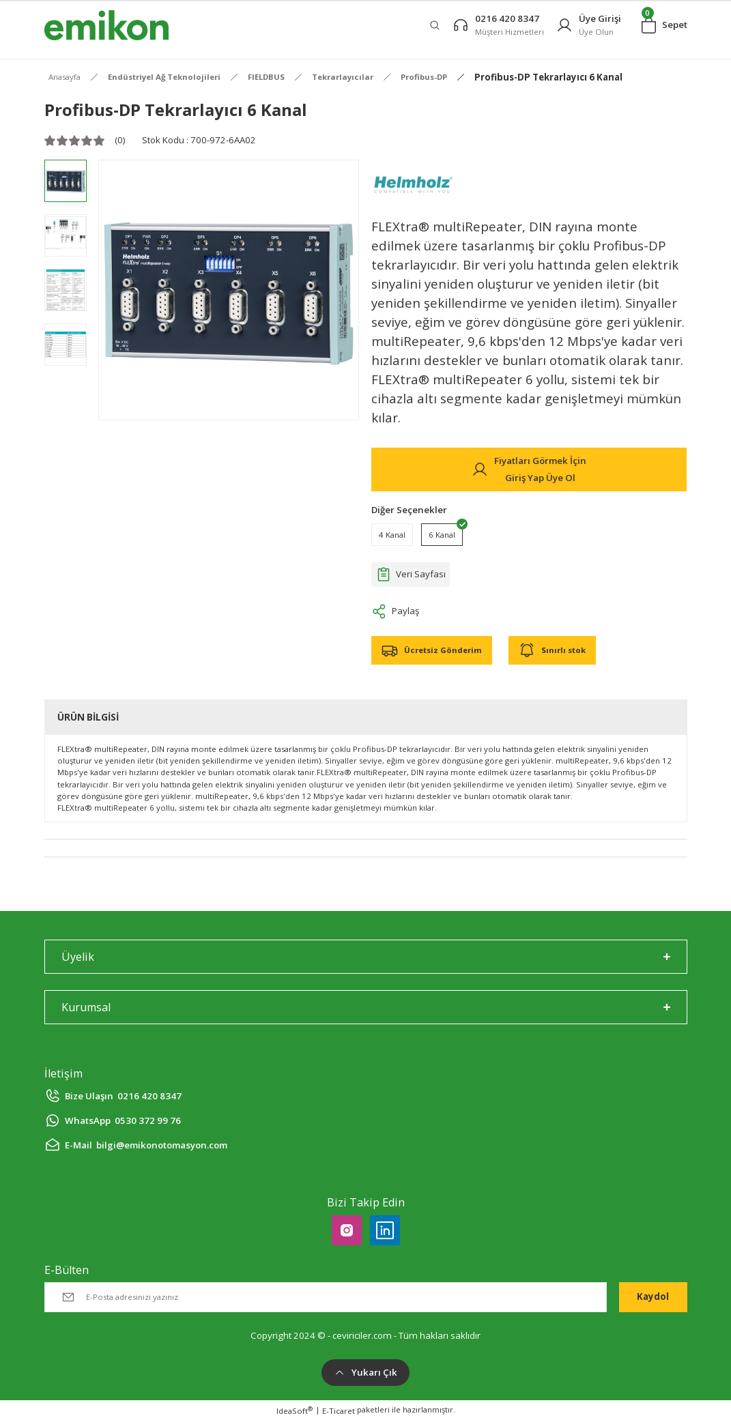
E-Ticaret (338, 1411)
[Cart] (664, 25)
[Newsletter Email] (325, 1297)
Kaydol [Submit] (653, 1296)
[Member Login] (588, 25)
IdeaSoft (294, 1410)
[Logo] (106, 25)
